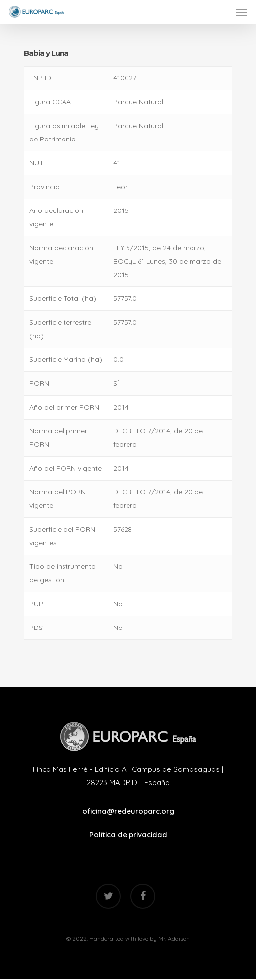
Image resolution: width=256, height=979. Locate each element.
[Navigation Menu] (241, 12)
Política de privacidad (128, 834)
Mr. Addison (174, 938)
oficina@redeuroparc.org (128, 811)
